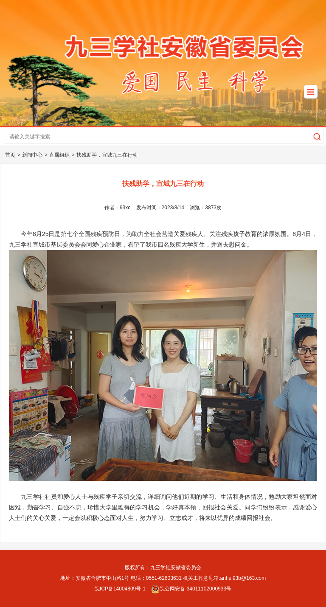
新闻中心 (32, 155)
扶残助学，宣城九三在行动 (107, 155)
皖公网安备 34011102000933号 (191, 589)
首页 (10, 155)
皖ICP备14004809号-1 (120, 589)
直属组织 (59, 155)
